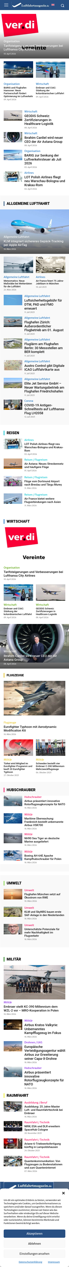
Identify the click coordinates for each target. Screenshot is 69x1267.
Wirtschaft (42, 84)
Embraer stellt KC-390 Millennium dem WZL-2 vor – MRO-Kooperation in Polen (31, 1008)
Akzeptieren (34, 1233)
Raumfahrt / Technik (37, 1122)
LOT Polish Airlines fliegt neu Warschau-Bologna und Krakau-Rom (44, 181)
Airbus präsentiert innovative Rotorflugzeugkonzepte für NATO (44, 802)
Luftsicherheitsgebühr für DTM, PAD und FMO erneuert (43, 304)
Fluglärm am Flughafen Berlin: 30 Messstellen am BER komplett (43, 348)
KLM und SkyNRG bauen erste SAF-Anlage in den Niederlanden (44, 913)
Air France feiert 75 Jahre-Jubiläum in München (50, 282)
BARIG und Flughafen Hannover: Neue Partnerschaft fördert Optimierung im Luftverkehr (18, 92)
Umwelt (29, 890)
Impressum (54, 1262)
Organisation (12, 41)
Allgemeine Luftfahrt (16, 237)
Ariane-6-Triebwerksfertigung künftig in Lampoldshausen (42, 1145)
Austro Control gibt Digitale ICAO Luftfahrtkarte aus (44, 368)
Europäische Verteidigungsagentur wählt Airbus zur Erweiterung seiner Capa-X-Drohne (44, 1053)
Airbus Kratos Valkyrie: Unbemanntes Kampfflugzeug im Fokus (42, 1029)
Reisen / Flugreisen (35, 459)
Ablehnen (34, 1243)
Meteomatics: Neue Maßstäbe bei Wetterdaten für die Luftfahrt (18, 283)
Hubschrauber (33, 797)
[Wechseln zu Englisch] (52, 4)
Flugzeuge (10, 722)
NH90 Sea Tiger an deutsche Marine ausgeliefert (42, 840)
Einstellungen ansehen (34, 1253)
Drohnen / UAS (33, 1042)
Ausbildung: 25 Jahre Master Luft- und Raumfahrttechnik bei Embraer (43, 1110)
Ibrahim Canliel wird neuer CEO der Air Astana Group (43, 140)
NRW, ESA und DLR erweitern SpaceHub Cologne (42, 1128)
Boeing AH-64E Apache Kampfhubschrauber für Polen (42, 857)
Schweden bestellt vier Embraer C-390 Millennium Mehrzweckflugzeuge (50, 766)
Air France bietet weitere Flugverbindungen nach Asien (42, 500)
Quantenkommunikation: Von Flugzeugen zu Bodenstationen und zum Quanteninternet (43, 1164)
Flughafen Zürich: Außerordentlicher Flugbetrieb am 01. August (44, 326)
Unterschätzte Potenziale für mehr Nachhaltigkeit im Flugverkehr (42, 932)
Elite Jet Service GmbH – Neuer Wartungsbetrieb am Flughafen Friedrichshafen (44, 387)
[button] (63, 1193)
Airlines (29, 173)
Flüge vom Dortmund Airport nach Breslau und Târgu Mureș (43, 483)
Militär (8, 759)
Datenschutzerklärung (30, 1262)
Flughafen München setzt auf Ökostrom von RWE (42, 896)
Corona (28, 401)
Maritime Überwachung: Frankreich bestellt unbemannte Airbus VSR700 (43, 822)
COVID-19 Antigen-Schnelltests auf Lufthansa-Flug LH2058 (44, 409)
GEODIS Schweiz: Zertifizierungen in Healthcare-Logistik (39, 120)
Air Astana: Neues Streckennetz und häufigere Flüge (43, 465)
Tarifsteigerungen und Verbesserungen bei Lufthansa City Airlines (33, 573)
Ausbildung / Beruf (35, 1102)
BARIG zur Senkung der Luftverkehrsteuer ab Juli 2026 (42, 159)
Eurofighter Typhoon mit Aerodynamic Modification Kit (30, 728)
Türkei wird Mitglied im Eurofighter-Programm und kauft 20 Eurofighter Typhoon (18, 767)
